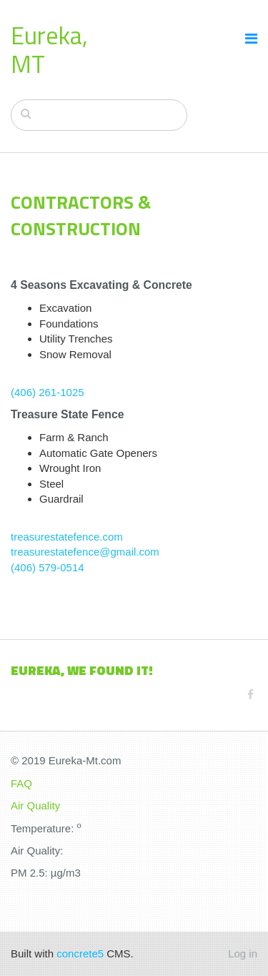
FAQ (21, 783)
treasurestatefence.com (67, 537)
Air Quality (35, 805)
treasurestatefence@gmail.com (85, 552)
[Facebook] (250, 695)
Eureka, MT (49, 49)
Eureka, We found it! (82, 670)
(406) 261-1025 (47, 392)
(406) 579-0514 (47, 567)
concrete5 (80, 953)
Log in (242, 953)
